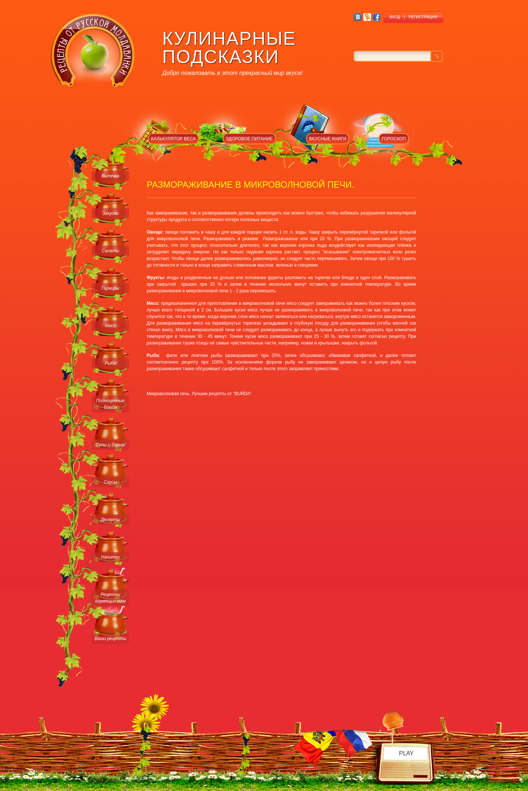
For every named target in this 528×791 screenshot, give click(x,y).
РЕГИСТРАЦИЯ (422, 17)
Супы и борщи (110, 444)
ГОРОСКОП (394, 138)
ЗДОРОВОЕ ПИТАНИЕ (249, 138)
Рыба (110, 363)
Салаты (110, 250)
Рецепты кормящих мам (110, 598)
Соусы (110, 482)
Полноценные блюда (110, 404)
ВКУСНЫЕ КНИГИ (327, 138)
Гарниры (110, 288)
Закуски (110, 213)
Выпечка (110, 175)
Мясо (110, 325)
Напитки (110, 557)
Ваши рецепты (110, 638)
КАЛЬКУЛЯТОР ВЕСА (173, 138)
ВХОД (394, 17)
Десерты (110, 519)
